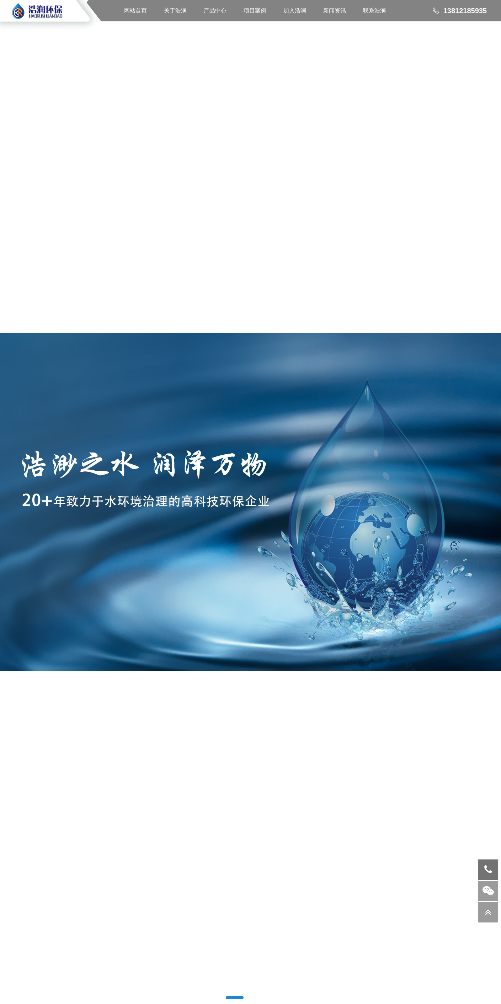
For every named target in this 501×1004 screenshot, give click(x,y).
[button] (235, 997)
